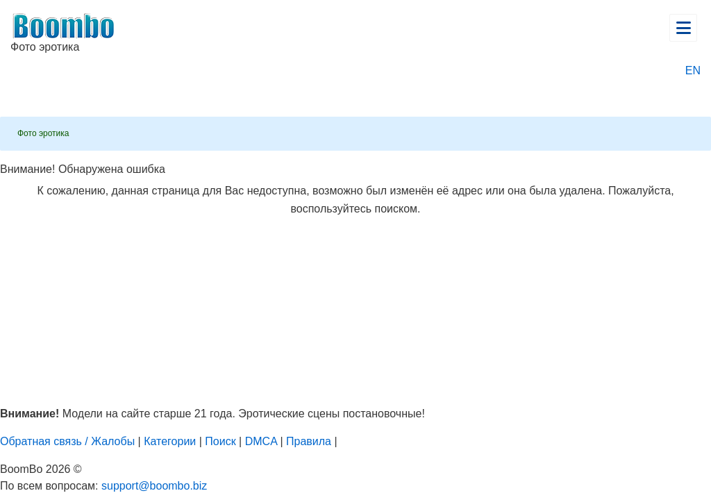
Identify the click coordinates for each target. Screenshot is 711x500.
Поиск (220, 441)
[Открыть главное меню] (683, 28)
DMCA (261, 441)
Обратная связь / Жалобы (67, 441)
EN (693, 70)
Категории (170, 441)
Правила (308, 441)
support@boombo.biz (154, 486)
